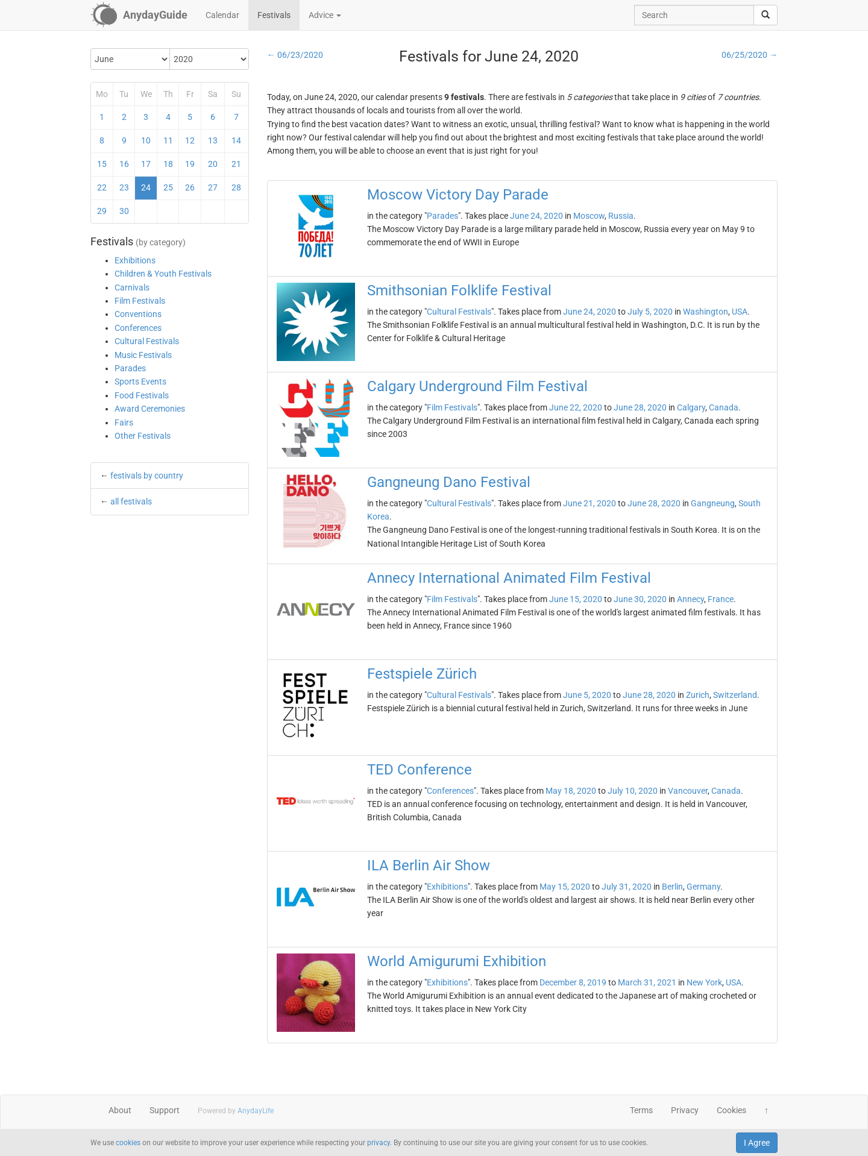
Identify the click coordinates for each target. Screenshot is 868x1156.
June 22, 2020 (575, 407)
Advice (325, 15)
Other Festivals (143, 436)
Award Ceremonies (150, 408)
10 (146, 140)
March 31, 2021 (647, 982)
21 (236, 164)
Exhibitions (135, 260)
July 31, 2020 (627, 886)
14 (236, 140)
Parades (130, 368)
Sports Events (140, 381)
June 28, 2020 (640, 407)
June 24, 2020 (536, 216)
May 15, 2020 (564, 886)
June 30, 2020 (640, 599)
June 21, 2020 (589, 503)
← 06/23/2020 (295, 55)
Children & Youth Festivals (163, 273)
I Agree (757, 1143)
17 (146, 164)
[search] (765, 15)
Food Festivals (142, 395)
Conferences (138, 328)
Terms (641, 1110)
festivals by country (146, 475)
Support (164, 1110)
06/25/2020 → (750, 55)
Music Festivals (143, 355)
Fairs (124, 422)
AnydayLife (255, 1111)
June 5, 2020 (587, 695)
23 (124, 187)
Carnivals (132, 287)
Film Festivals (140, 301)
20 (213, 164)
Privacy (685, 1110)
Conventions (138, 314)
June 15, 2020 (575, 599)
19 (190, 164)
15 (102, 164)
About (119, 1110)
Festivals (274, 15)
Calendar (222, 15)
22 (102, 187)
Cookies (731, 1110)
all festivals (131, 501)
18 (168, 164)
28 (236, 187)
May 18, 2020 (571, 791)
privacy (378, 1143)
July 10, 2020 (633, 791)
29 (102, 211)
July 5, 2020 (650, 311)
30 (124, 211)
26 (190, 187)
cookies (128, 1143)
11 (168, 140)
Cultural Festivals (147, 341)
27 (213, 187)
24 (146, 187)
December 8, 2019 (572, 982)
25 (168, 187)
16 (124, 164)
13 (213, 140)
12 (190, 140)
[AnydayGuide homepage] (139, 15)
